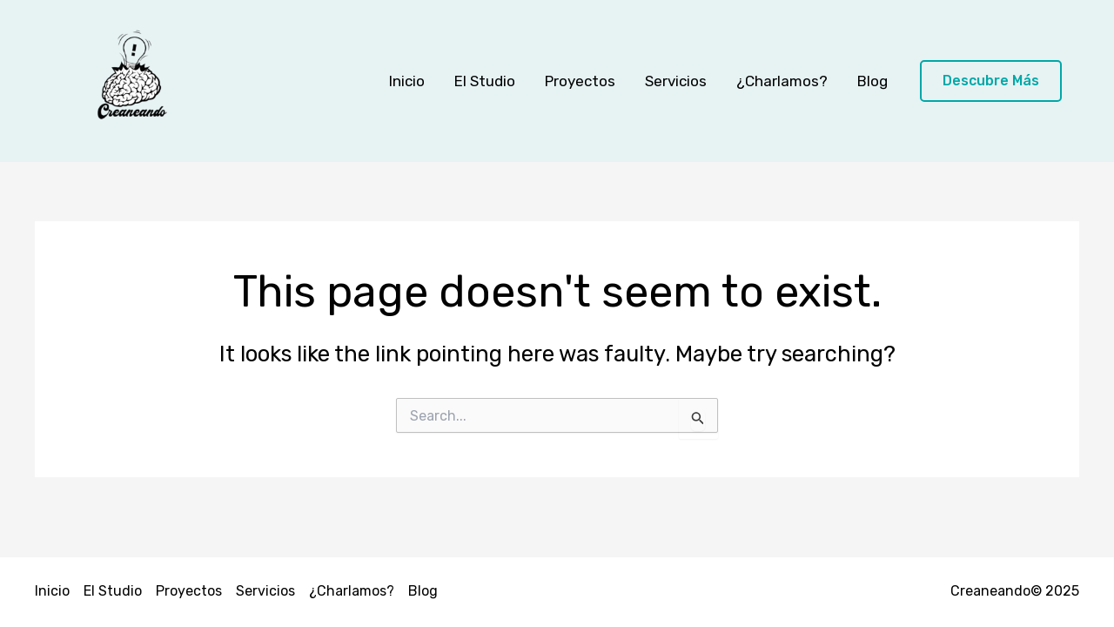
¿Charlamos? (782, 81)
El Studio (484, 81)
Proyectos (580, 81)
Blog (872, 81)
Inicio (407, 81)
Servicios (676, 81)
